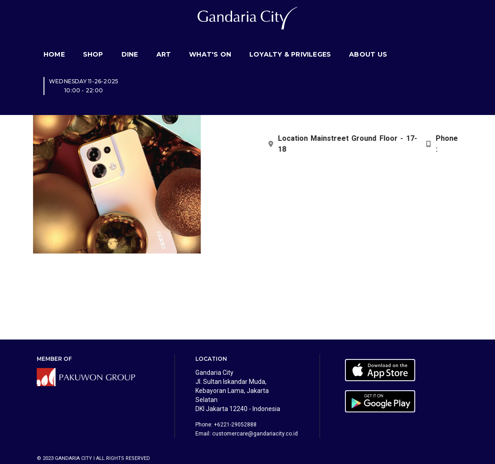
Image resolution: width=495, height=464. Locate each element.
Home (54, 43)
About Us (368, 43)
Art (163, 43)
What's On (210, 43)
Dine (129, 43)
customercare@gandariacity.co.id (255, 434)
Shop (93, 43)
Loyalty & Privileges (290, 43)
